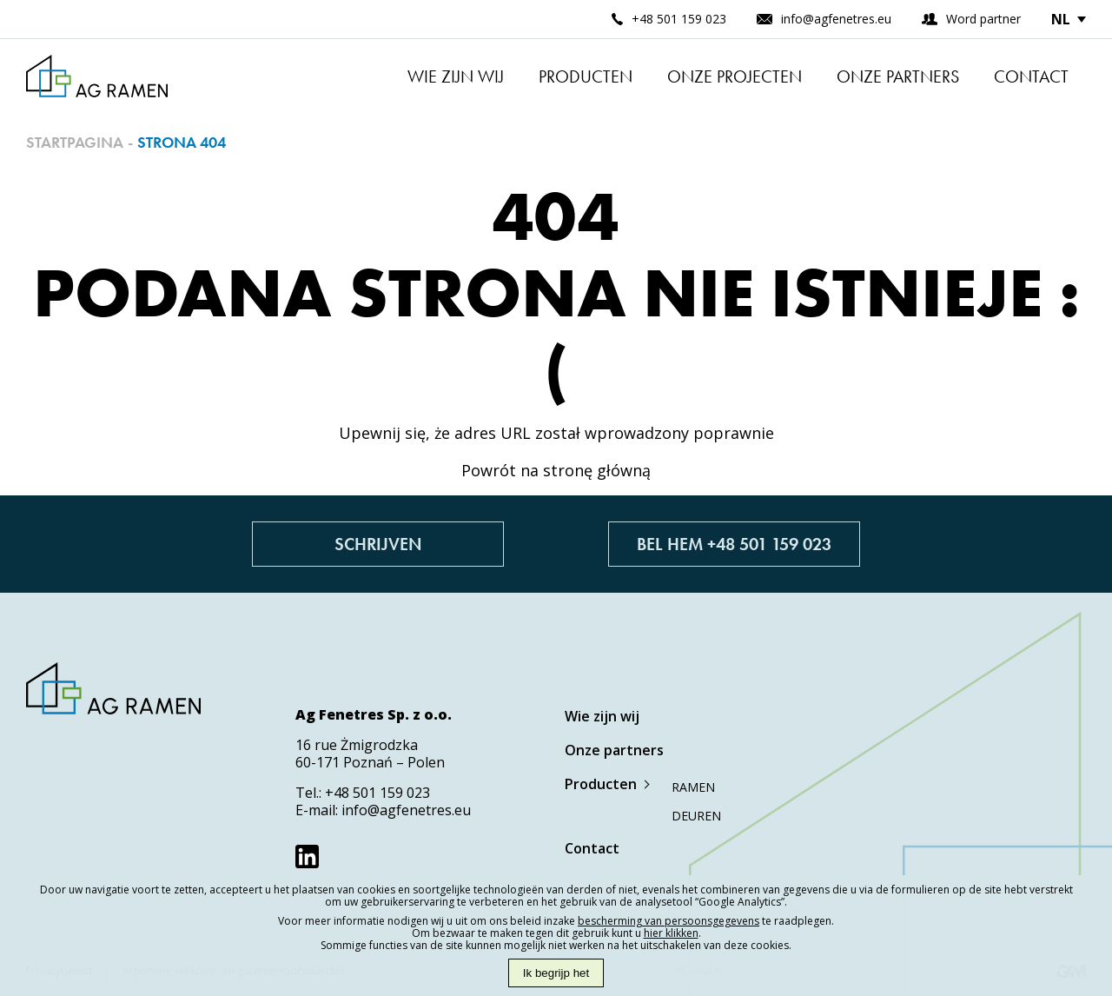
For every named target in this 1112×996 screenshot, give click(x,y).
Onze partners (898, 76)
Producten (585, 76)
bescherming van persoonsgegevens (668, 920)
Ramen (693, 787)
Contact (1031, 76)
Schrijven (378, 544)
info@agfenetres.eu (406, 810)
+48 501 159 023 (377, 792)
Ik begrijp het (556, 972)
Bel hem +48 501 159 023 (734, 544)
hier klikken (671, 933)
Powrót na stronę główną (556, 470)
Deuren (696, 815)
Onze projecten (734, 76)
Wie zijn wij (455, 76)
